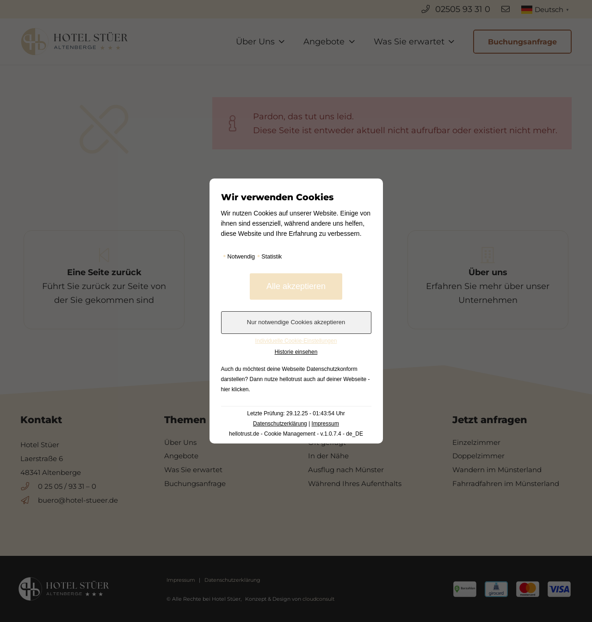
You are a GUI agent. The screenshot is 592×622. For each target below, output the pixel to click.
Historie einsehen (296, 352)
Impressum (325, 423)
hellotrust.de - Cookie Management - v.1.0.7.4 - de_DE (296, 434)
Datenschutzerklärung (280, 423)
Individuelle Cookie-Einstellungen (296, 341)
